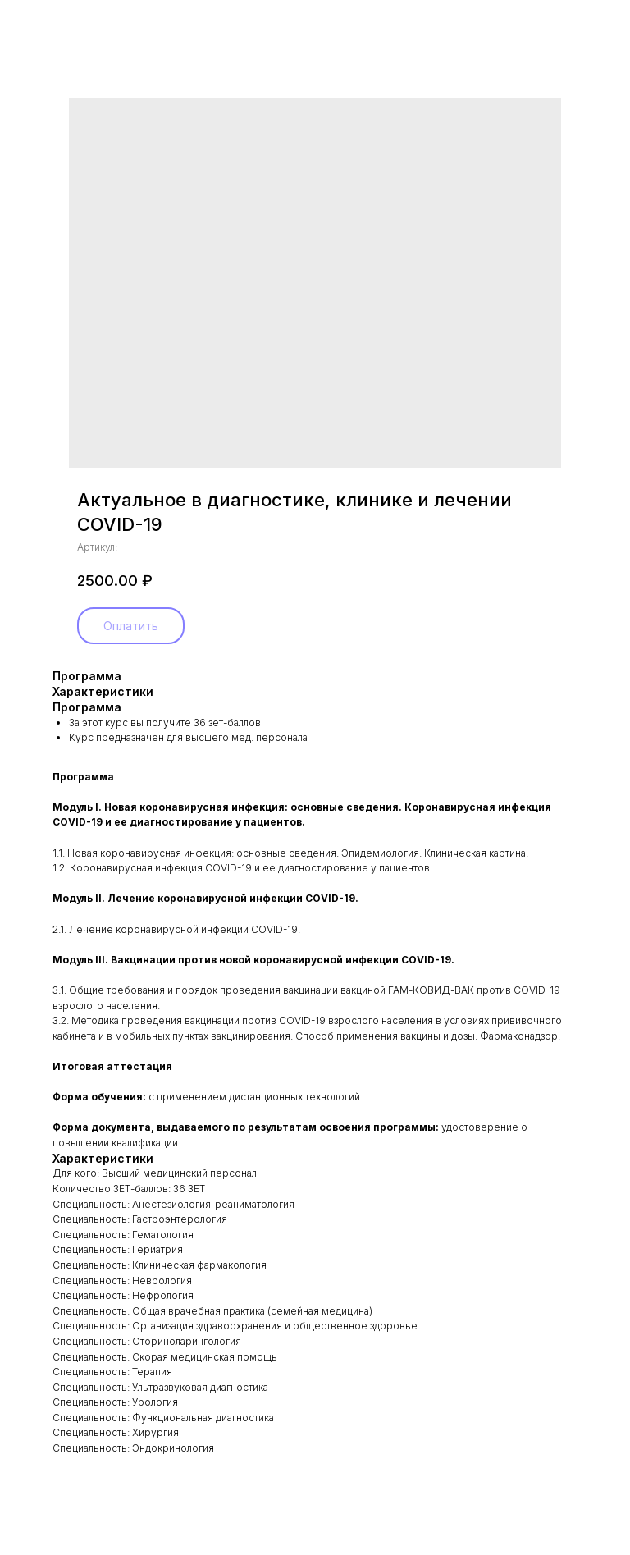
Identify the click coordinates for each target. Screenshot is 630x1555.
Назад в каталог (67, 23)
